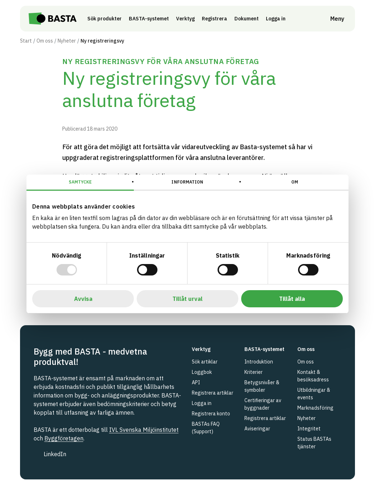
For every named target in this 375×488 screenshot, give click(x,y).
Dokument (249, 18)
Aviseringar (257, 428)
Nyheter (67, 41)
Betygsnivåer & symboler (261, 386)
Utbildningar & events (313, 394)
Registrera (216, 18)
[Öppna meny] (332, 18)
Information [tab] (187, 182)
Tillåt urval (187, 298)
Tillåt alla (292, 298)
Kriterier (253, 372)
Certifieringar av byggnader (262, 404)
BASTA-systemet (151, 18)
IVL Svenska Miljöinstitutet (144, 429)
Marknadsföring (315, 408)
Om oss (44, 41)
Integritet (309, 428)
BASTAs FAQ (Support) (206, 428)
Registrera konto (211, 413)
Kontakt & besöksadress (313, 376)
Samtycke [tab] (80, 182)
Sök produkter (106, 18)
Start (26, 41)
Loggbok (202, 372)
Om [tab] (294, 182)
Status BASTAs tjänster (314, 443)
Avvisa (83, 298)
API (196, 382)
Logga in (279, 18)
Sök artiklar (205, 361)
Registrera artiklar (212, 393)
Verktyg (187, 18)
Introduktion (258, 361)
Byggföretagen (63, 438)
